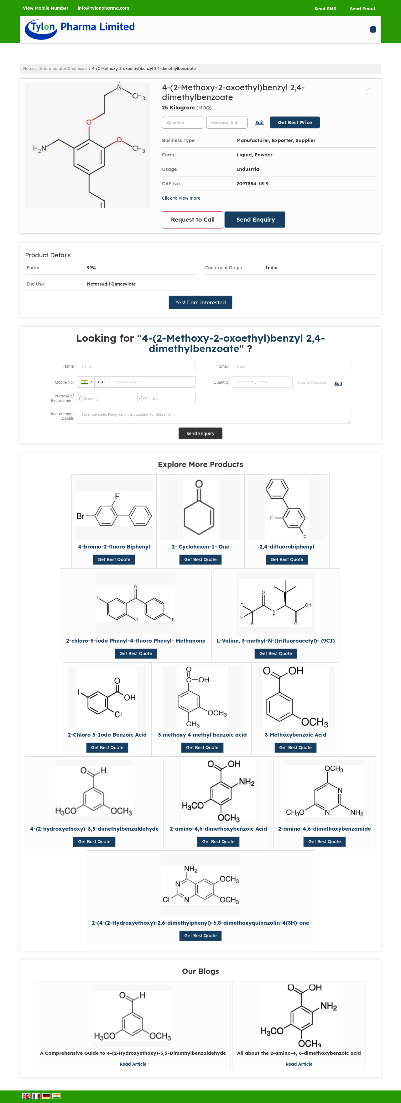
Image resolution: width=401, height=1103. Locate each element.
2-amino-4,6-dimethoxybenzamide (324, 828)
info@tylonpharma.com (103, 8)
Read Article (133, 1064)
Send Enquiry (256, 219)
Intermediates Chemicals (63, 68)
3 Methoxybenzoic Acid (295, 734)
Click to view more (181, 198)
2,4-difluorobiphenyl (287, 546)
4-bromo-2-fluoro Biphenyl (114, 546)
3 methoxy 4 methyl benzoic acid (202, 734)
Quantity (221, 382)
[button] (46, 8)
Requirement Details (62, 416)
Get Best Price (295, 122)
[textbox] (226, 123)
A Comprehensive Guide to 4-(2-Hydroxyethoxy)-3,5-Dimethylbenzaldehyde (133, 1053)
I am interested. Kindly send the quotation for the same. (214, 416)
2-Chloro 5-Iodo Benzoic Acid (107, 734)
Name (68, 366)
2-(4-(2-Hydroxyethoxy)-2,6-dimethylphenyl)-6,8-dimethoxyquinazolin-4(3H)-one (200, 922)
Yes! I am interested (200, 302)
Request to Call (193, 219)
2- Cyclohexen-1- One (200, 546)
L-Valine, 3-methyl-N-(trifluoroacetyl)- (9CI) (275, 640)
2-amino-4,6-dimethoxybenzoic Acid (218, 828)
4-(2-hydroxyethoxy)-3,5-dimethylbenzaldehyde (94, 828)
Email (224, 366)
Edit (259, 122)
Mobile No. (64, 382)
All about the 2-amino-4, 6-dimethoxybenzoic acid (299, 1053)
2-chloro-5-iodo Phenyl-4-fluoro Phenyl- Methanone (135, 640)
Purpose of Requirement (62, 398)
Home (28, 68)
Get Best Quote (114, 559)
